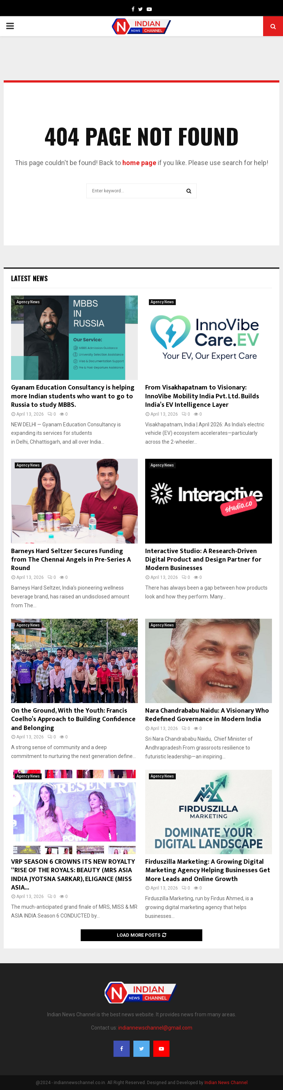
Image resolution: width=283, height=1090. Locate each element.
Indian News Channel (226, 1082)
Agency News (28, 302)
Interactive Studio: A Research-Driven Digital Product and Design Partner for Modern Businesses (203, 560)
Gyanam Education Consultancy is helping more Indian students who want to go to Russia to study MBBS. (72, 396)
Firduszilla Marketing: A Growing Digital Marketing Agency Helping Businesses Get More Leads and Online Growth (207, 870)
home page (139, 163)
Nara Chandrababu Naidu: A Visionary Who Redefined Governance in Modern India (207, 715)
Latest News (29, 278)
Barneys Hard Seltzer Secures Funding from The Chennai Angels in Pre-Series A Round (71, 560)
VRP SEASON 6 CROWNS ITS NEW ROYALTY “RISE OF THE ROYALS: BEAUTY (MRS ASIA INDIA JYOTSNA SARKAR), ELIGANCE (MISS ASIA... (73, 874)
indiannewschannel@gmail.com (155, 1028)
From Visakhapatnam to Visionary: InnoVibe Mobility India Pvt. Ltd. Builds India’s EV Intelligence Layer (202, 396)
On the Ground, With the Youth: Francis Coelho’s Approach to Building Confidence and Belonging (73, 719)
